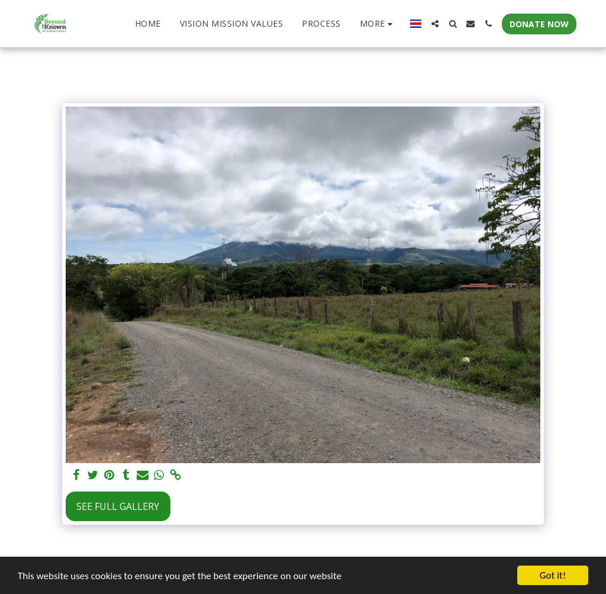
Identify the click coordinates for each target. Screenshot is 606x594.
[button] (435, 24)
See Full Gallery (117, 506)
